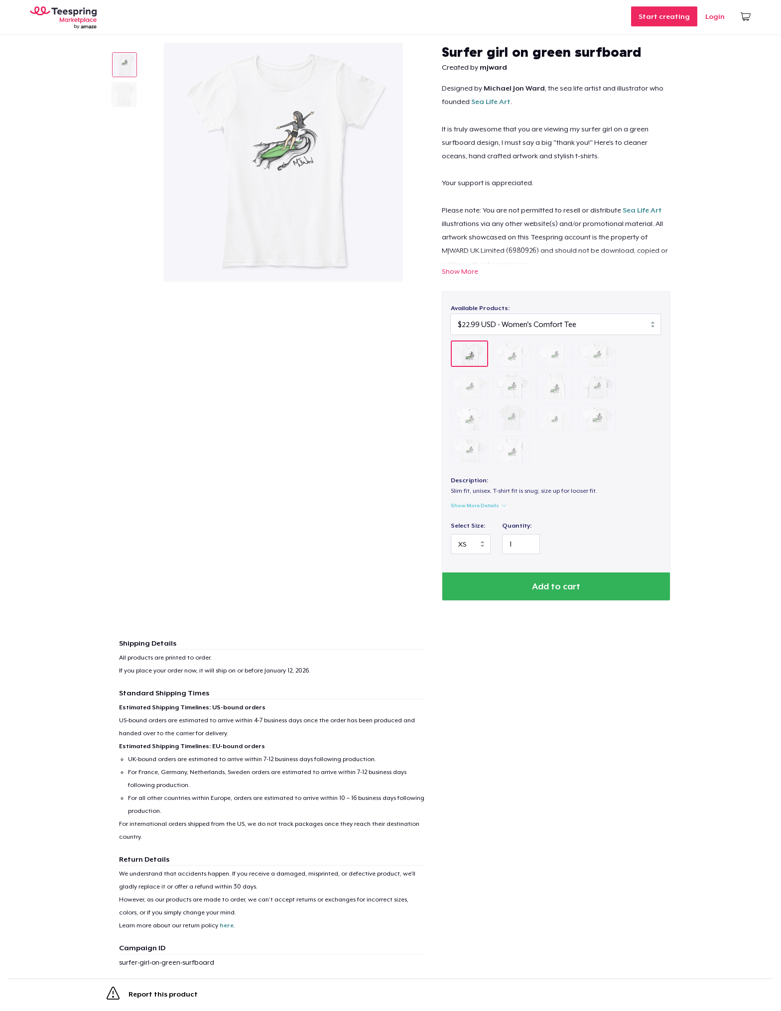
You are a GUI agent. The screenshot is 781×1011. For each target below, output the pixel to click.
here (227, 925)
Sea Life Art (491, 102)
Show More (460, 271)
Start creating (664, 16)
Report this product (152, 995)
